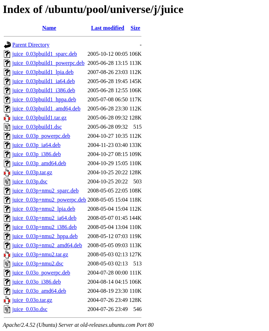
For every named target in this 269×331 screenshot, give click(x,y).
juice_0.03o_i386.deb (36, 282)
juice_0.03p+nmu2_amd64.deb (47, 245)
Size (135, 28)
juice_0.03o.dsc (29, 309)
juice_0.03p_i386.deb (36, 154)
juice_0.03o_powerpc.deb (41, 273)
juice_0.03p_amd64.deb (39, 163)
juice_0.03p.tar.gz (32, 172)
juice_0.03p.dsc (29, 181)
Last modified (107, 28)
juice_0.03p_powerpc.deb (41, 136)
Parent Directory (30, 45)
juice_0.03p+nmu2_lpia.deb (43, 209)
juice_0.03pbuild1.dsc (37, 127)
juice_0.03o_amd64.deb (39, 291)
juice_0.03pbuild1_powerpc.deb (48, 63)
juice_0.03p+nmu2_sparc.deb (45, 191)
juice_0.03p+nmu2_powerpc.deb (49, 200)
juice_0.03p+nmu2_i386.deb (44, 227)
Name (49, 28)
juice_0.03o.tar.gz (32, 300)
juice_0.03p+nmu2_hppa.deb (45, 236)
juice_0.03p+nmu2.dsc (37, 263)
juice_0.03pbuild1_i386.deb (43, 90)
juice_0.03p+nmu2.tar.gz (40, 254)
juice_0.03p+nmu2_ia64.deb (44, 218)
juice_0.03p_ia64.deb (36, 145)
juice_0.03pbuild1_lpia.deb (43, 72)
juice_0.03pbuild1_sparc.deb (44, 54)
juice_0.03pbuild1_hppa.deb (44, 99)
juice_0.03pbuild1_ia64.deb (43, 81)
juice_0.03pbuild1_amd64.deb (46, 109)
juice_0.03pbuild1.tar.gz (39, 118)
